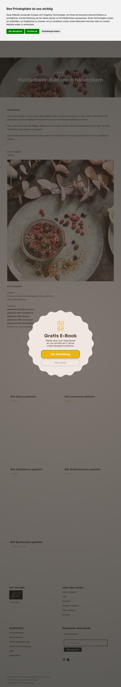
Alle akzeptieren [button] (15, 31)
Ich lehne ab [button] (32, 31)
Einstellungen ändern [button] (51, 31)
